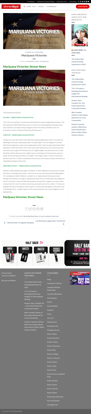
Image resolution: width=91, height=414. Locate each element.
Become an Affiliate (9, 280)
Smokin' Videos (52, 342)
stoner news (55, 216)
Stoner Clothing (52, 354)
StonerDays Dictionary (55, 397)
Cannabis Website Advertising (53, 288)
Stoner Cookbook (53, 358)
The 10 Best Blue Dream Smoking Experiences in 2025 (79, 61)
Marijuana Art (52, 322)
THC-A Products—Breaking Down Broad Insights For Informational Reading (79, 92)
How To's (50, 318)
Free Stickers (31, 1)
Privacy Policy (7, 273)
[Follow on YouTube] (88, 1)
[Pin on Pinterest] (38, 209)
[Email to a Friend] (34, 209)
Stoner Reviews (52, 381)
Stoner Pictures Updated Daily (56, 375)
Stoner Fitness (52, 362)
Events (49, 302)
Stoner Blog (52, 7)
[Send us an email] (84, 1)
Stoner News (38, 52)
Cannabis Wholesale (54, 294)
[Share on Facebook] (26, 209)
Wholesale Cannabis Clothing (45, 1)
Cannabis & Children (54, 283)
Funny (49, 314)
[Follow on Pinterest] (86, 1)
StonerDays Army (62, 1)
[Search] (24, 6)
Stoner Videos (52, 393)
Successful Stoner (53, 401)
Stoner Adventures (53, 346)
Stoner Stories (52, 385)
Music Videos (52, 334)
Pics (34, 7)
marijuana (48, 216)
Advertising (72, 1)
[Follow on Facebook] (78, 1)
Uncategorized (52, 405)
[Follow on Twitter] (82, 1)
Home (29, 6)
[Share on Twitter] (30, 209)
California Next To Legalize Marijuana (18, 223)
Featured (50, 310)
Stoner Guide (51, 366)
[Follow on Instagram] (80, 1)
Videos (41, 7)
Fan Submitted (52, 306)
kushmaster (44, 61)
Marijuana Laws (52, 326)
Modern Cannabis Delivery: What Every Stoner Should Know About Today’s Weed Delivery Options (79, 129)
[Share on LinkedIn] (41, 209)
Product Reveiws (53, 338)
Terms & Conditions (9, 276)
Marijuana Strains (53, 330)
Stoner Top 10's (52, 389)
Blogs (49, 279)
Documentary (52, 298)
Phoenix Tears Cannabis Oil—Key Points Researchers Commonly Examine (79, 104)
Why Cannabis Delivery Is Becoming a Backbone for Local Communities (80, 116)
